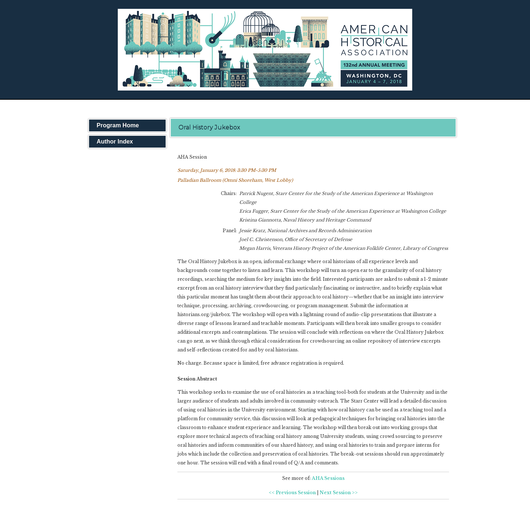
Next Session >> (338, 492)
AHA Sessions (328, 478)
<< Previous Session (292, 492)
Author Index (115, 141)
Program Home (118, 125)
